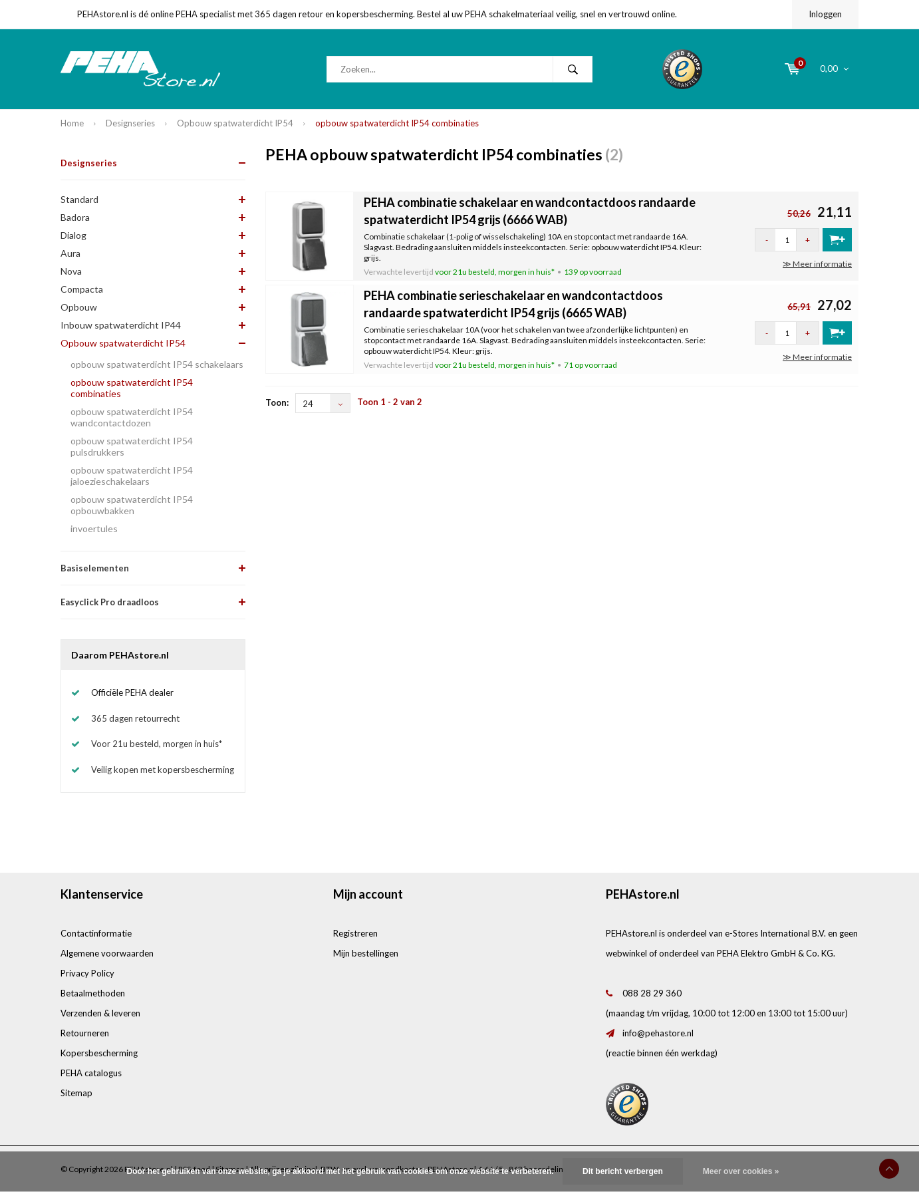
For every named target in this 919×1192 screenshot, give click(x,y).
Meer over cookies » (741, 1171)
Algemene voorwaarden (107, 953)
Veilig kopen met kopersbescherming (162, 769)
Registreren (355, 933)
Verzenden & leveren (100, 1013)
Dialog (73, 235)
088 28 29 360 (652, 993)
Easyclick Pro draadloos (110, 602)
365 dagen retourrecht (135, 718)
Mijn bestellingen (365, 953)
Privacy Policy (87, 973)
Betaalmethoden (93, 993)
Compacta (82, 289)
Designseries (130, 123)
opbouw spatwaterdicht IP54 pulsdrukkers (131, 446)
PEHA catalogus (91, 1073)
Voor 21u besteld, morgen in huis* (156, 743)
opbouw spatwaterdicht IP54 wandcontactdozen (131, 417)
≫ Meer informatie (817, 264)
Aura (70, 253)
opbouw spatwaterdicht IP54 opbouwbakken (131, 505)
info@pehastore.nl (658, 1033)
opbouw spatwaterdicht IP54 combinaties (397, 123)
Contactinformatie (96, 933)
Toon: (277, 402)
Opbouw (79, 307)
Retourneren (85, 1033)
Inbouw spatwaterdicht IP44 (121, 325)
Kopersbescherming (99, 1053)
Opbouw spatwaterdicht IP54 (235, 123)
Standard (79, 199)
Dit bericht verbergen (623, 1171)
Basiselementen (95, 568)
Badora (75, 217)
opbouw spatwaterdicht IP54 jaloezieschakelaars (131, 475)
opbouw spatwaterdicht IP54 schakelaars (156, 364)
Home (72, 123)
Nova (71, 271)
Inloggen (825, 14)
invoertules (94, 528)
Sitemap (76, 1093)
